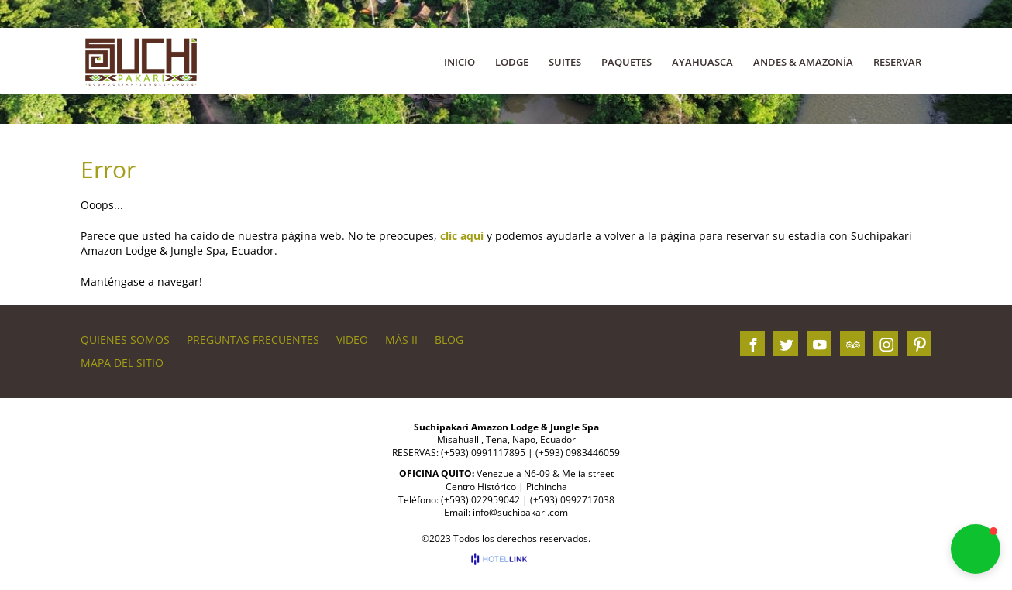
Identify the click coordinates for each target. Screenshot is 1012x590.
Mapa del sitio (122, 362)
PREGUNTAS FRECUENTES (253, 339)
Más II (401, 339)
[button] (975, 549)
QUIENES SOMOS (125, 339)
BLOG (449, 339)
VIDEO (352, 339)
